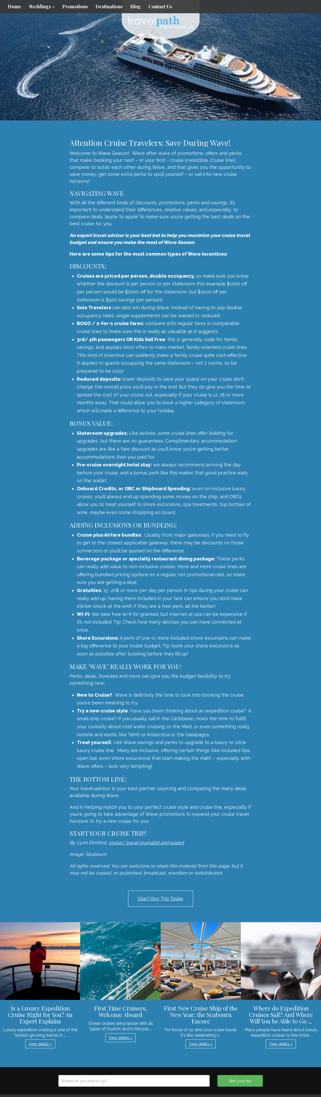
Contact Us (160, 6)
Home (14, 6)
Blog (135, 6)
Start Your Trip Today (160, 898)
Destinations (108, 6)
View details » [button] (40, 1044)
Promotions (75, 6)
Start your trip (240, 1081)
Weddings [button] (41, 6)
